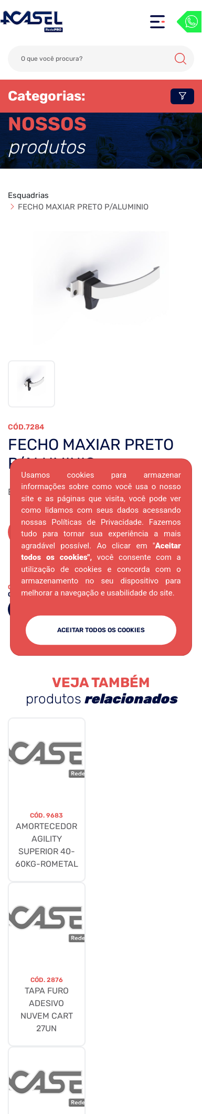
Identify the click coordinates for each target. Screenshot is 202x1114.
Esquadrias (28, 195)
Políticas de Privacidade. (97, 522)
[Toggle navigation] (157, 21)
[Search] (101, 59)
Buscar (180, 59)
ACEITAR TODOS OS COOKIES (101, 630)
